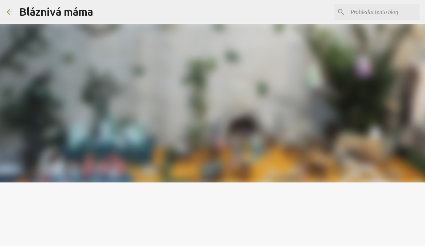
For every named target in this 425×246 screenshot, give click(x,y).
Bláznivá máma (56, 11)
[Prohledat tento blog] (384, 12)
